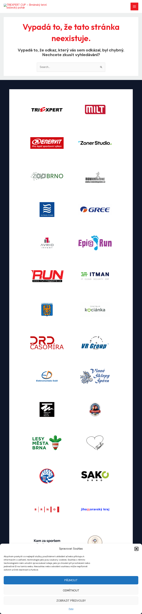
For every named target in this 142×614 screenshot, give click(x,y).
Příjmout (71, 580)
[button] (136, 549)
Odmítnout (71, 590)
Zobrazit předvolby (71, 601)
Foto (71, 608)
